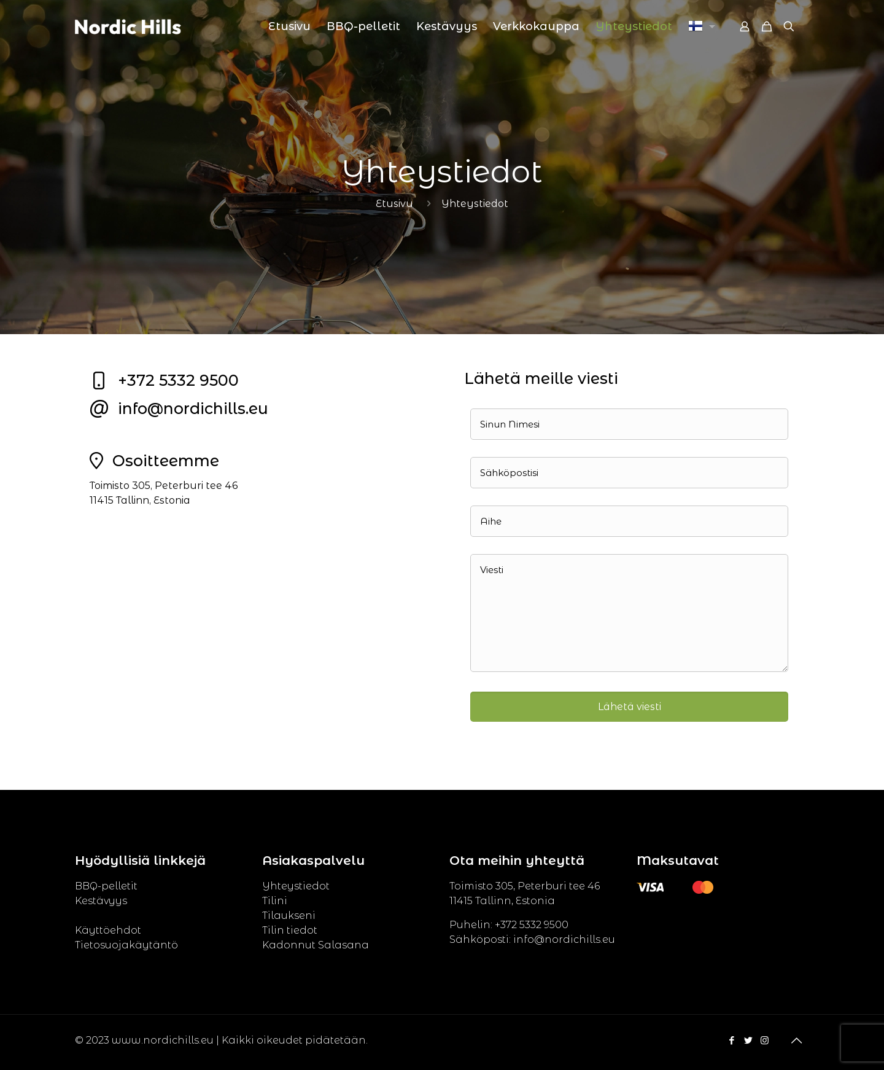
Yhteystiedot (296, 886)
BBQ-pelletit (106, 886)
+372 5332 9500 (178, 380)
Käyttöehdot (108, 930)
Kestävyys (101, 901)
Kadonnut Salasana (315, 945)
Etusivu (394, 203)
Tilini (274, 901)
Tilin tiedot (289, 930)
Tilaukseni (289, 915)
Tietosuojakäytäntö (126, 945)
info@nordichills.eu (193, 408)
